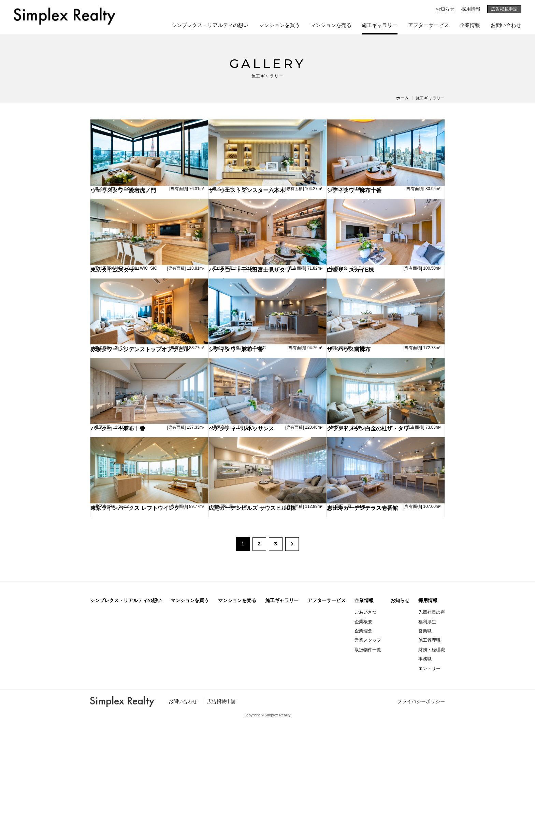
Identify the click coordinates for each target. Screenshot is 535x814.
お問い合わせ (506, 25)
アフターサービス (428, 25)
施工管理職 (429, 730)
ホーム (402, 98)
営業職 (425, 721)
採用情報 (470, 9)
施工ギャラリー (379, 25)
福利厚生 (427, 711)
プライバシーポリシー (421, 791)
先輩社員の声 (431, 702)
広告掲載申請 (504, 9)
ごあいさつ (366, 702)
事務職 (425, 749)
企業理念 (363, 721)
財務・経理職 (431, 739)
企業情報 (470, 25)
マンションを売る (330, 25)
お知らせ (444, 9)
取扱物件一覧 (368, 739)
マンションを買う (279, 25)
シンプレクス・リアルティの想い (210, 25)
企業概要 (363, 711)
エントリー (429, 758)
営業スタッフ (368, 730)
